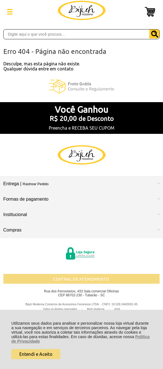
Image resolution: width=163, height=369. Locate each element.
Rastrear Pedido (36, 184)
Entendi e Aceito (35, 354)
